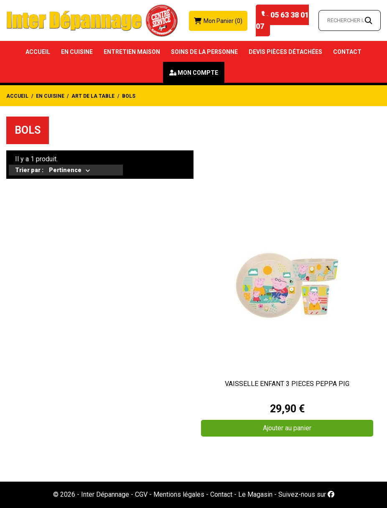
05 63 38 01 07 (282, 20)
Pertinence (65, 171)
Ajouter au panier (287, 428)
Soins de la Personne (204, 51)
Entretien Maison (132, 51)
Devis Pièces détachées (285, 51)
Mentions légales (178, 494)
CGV (141, 494)
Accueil (37, 51)
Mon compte (198, 72)
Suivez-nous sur (306, 494)
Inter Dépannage (105, 494)
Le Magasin (255, 494)
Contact (347, 51)
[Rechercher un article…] (349, 20)
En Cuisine (77, 51)
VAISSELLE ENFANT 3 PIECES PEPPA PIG (287, 384)
